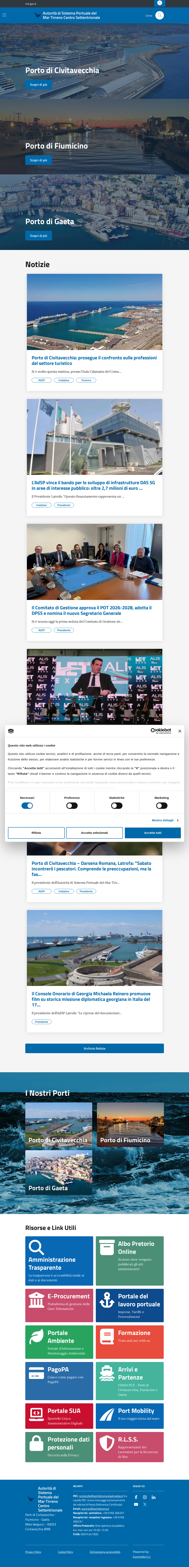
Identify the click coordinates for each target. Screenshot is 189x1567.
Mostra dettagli (162, 820)
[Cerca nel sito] (159, 15)
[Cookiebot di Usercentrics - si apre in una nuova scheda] (153, 731)
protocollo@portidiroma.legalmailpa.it (101, 1496)
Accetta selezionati (94, 833)
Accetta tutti (153, 833)
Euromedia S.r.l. (142, 1557)
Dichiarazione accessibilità (105, 1552)
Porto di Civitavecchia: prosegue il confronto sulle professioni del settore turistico (94, 360)
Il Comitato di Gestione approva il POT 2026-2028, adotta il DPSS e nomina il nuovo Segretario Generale (92, 610)
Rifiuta (36, 833)
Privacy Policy (33, 1552)
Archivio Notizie (94, 1048)
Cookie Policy (62, 788)
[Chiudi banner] (179, 731)
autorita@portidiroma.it (95, 1509)
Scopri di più (38, 84)
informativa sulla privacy (97, 788)
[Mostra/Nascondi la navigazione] (4, 15)
